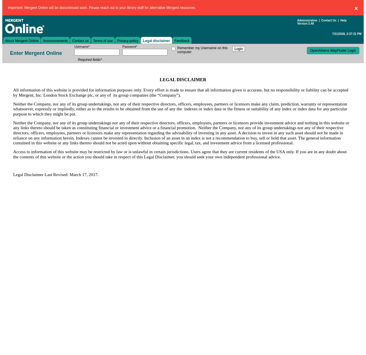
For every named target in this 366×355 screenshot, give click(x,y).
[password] (145, 52)
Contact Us (329, 20)
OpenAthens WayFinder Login (333, 51)
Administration (307, 20)
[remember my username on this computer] (173, 49)
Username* (82, 46)
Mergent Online (42, 26)
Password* (129, 46)
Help (343, 20)
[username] (97, 52)
